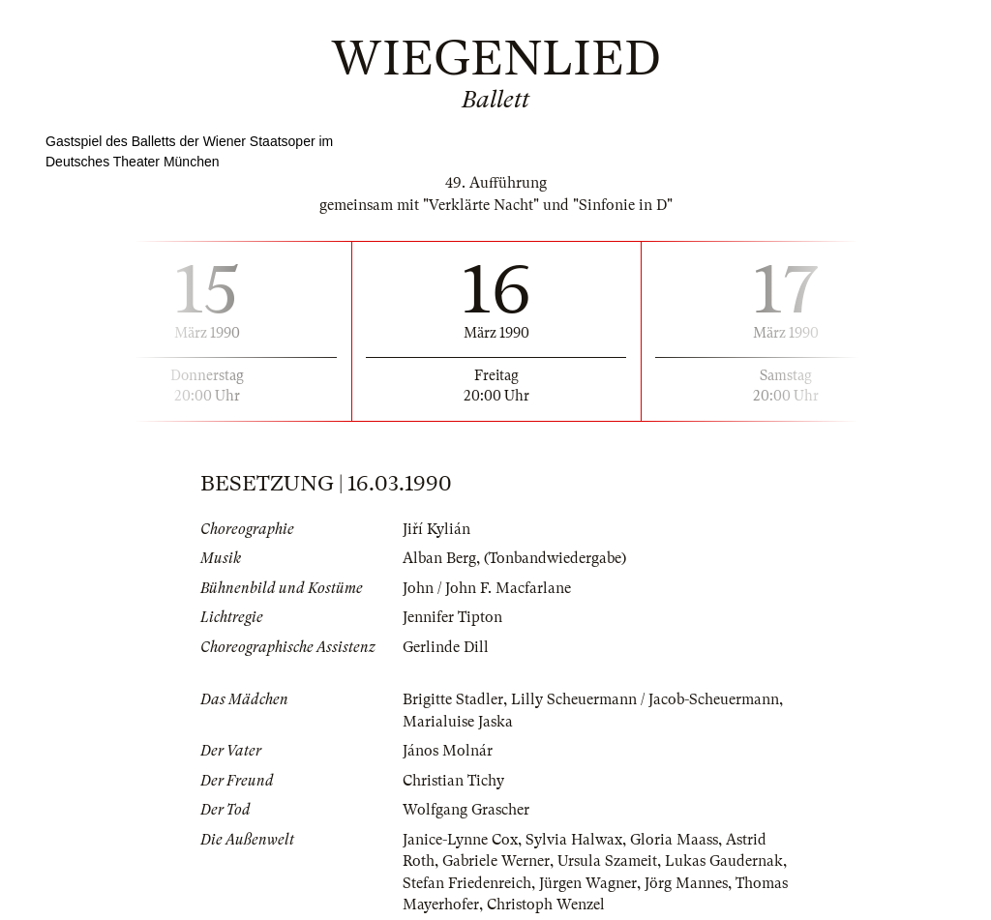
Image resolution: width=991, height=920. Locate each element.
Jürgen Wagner (588, 883)
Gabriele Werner (496, 861)
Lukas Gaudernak (724, 861)
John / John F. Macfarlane (487, 588)
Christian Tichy (453, 780)
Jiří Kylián (436, 529)
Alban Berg (439, 558)
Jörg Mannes (686, 883)
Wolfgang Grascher (466, 809)
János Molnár (448, 750)
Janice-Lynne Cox (460, 839)
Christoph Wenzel (546, 904)
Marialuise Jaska (458, 721)
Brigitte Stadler (453, 699)
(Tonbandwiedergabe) (555, 558)
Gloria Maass (674, 839)
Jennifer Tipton (452, 617)
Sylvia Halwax (574, 839)
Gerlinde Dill (446, 647)
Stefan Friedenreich (467, 883)
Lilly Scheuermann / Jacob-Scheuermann (645, 699)
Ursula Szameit (607, 861)
